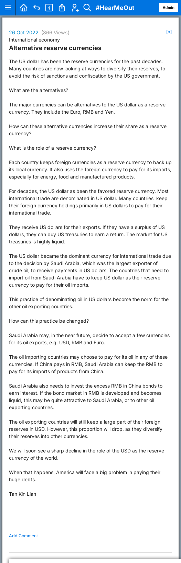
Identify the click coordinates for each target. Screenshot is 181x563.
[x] (169, 31)
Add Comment (23, 535)
